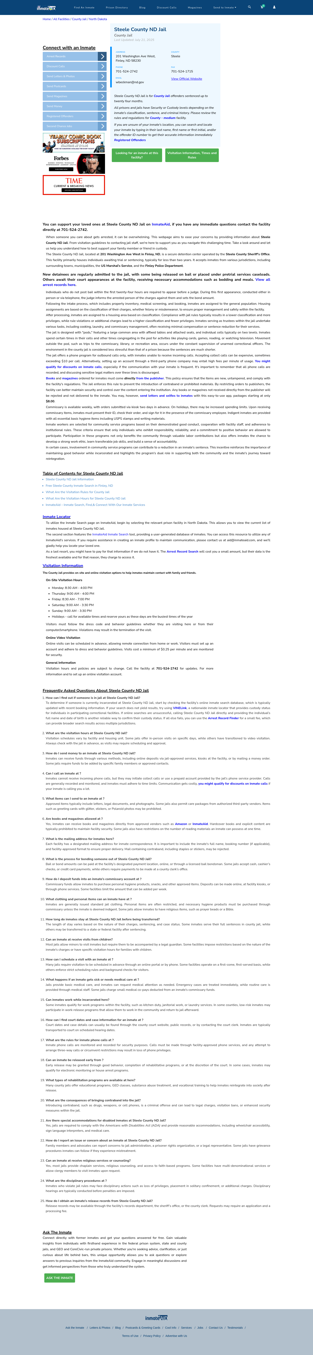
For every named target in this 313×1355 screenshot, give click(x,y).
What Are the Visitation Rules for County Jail (78, 492)
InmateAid (161, 224)
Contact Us (216, 1327)
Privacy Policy (152, 1335)
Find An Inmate (84, 7)
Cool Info (170, 1327)
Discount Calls (166, 7)
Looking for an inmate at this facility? (137, 155)
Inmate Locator (57, 516)
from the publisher (150, 378)
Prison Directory (117, 7)
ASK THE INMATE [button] (59, 1278)
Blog (142, 7)
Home (47, 19)
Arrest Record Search (182, 551)
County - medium (162, 118)
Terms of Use (130, 1335)
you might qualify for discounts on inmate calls (233, 783)
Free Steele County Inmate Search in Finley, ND (79, 486)
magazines (70, 378)
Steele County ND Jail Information (70, 479)
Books (50, 378)
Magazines (195, 7)
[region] (75, 33)
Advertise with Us (176, 1335)
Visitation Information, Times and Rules (192, 155)
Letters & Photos (100, 1327)
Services (187, 1327)
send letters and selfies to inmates (166, 396)
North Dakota (98, 19)
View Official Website (186, 79)
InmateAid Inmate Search (110, 534)
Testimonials (235, 1327)
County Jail (79, 19)
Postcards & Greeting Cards (143, 1327)
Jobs (200, 1327)
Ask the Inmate (75, 1327)
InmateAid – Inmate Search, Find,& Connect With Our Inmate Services (95, 505)
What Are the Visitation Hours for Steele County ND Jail (86, 498)
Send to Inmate (225, 7)
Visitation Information (63, 565)
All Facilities (61, 19)
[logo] (46, 14)
